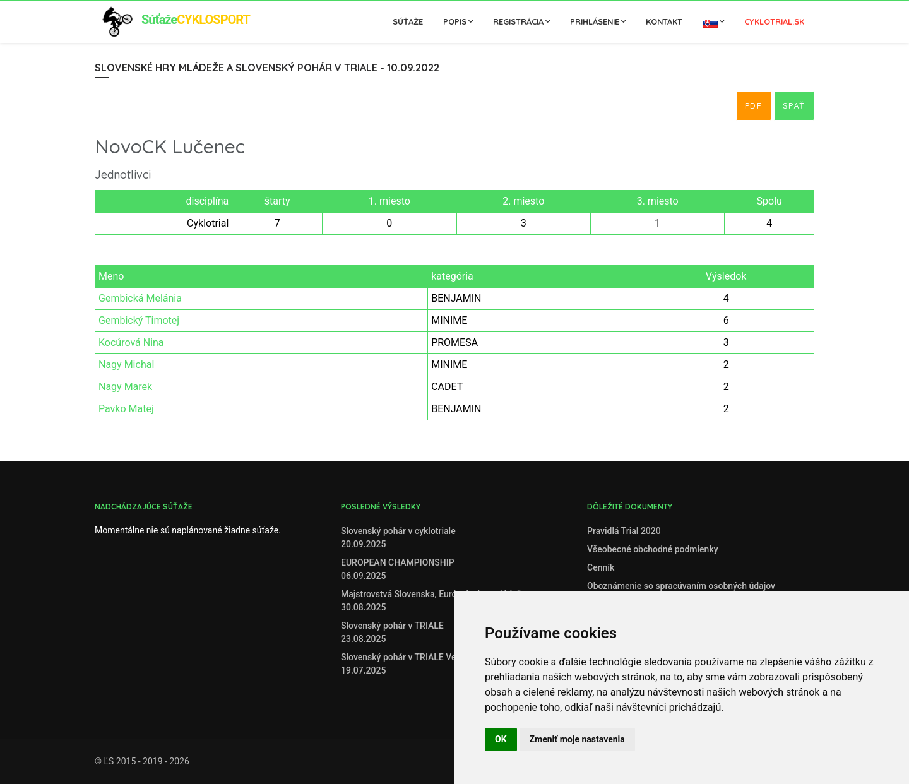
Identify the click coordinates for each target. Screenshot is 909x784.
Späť (794, 105)
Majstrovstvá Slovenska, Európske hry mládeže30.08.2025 (433, 600)
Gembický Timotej (138, 320)
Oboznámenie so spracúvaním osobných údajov (681, 586)
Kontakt (664, 21)
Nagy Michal (126, 365)
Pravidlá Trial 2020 (624, 531)
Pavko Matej (126, 409)
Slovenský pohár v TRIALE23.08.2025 (392, 632)
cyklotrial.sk (774, 21)
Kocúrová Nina (131, 342)
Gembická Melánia (140, 298)
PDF (754, 105)
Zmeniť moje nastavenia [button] (577, 739)
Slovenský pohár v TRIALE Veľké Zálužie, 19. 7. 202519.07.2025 (444, 663)
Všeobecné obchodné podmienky (652, 549)
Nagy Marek (125, 387)
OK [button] (501, 739)
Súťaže (408, 21)
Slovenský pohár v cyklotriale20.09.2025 (398, 537)
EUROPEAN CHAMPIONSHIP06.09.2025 (397, 569)
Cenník (600, 567)
